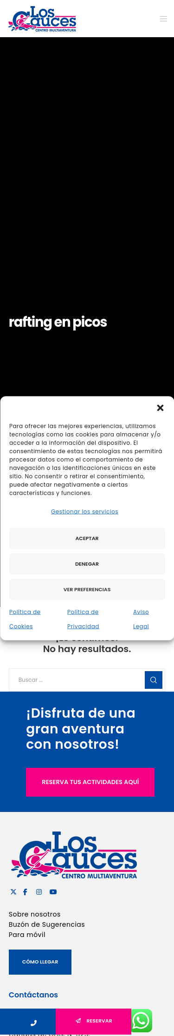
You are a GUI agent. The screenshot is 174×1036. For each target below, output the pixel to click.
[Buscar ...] (87, 680)
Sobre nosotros (35, 914)
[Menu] (160, 18)
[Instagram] (38, 890)
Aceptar (86, 538)
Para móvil (27, 934)
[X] (12, 890)
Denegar (87, 563)
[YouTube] (51, 890)
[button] (160, 407)
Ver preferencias (87, 589)
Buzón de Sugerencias (47, 924)
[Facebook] (25, 890)
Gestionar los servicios (84, 511)
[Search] (153, 680)
